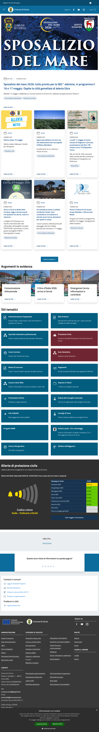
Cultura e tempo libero (33, 642)
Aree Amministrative (8, 642)
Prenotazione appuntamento (35, 673)
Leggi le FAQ (30, 680)
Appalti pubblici (31, 653)
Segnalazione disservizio (34, 677)
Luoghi (76, 655)
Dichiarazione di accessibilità (59, 684)
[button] (49, 729)
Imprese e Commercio (33, 649)
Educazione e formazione (58, 638)
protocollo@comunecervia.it (11, 697)
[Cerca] (95, 9)
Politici (3, 653)
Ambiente (53, 652)
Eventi (76, 659)
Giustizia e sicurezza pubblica (60, 642)
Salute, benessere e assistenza (60, 655)
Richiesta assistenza (32, 684)
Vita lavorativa (30, 645)
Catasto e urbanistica (33, 656)
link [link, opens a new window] (69, 720)
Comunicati (78, 642)
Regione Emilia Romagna (11, 3)
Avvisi (76, 645)
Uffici (3, 645)
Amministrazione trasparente (60, 673)
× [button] (96, 710)
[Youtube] (78, 9)
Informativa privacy (56, 677)
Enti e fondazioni (7, 649)
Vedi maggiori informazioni (74, 517)
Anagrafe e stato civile (33, 638)
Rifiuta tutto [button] (57, 724)
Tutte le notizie (49, 259)
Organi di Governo (7, 638)
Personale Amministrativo (10, 656)
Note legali (53, 680)
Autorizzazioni (55, 659)
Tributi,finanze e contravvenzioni (55, 646)
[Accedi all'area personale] (90, 3)
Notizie (10, 79)
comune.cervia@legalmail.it (11, 692)
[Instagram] (83, 9)
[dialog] (49, 720)
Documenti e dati (7, 660)
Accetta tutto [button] (42, 724)
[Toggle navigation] (4, 9)
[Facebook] (73, 9)
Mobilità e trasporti (32, 663)
